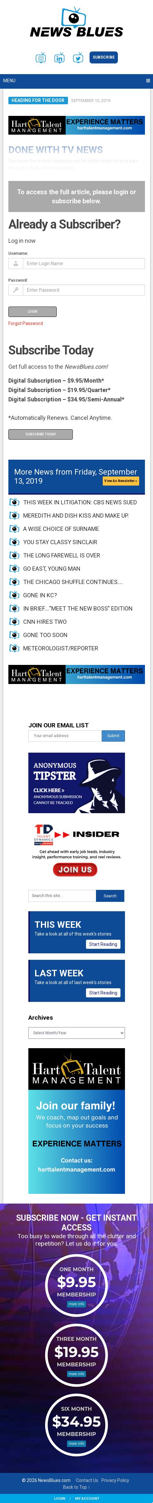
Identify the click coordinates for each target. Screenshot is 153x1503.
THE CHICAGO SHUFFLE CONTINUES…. (73, 581)
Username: (18, 253)
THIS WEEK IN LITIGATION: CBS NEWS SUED (80, 502)
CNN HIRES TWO (45, 621)
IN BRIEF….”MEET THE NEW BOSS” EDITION (78, 608)
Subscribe (104, 57)
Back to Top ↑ (76, 1487)
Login (59, 1498)
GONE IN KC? (40, 595)
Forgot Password (25, 323)
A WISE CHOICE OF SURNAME (61, 528)
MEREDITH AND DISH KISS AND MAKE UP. (76, 515)
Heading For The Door (38, 100)
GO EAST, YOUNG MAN (52, 568)
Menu (9, 80)
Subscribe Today (40, 434)
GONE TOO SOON (45, 635)
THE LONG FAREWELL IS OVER (61, 555)
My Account (87, 1498)
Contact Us (87, 1480)
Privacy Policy (115, 1480)
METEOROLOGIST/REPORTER (60, 648)
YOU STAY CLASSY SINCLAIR (60, 542)
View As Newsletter (120, 481)
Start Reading (103, 944)
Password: (18, 280)
